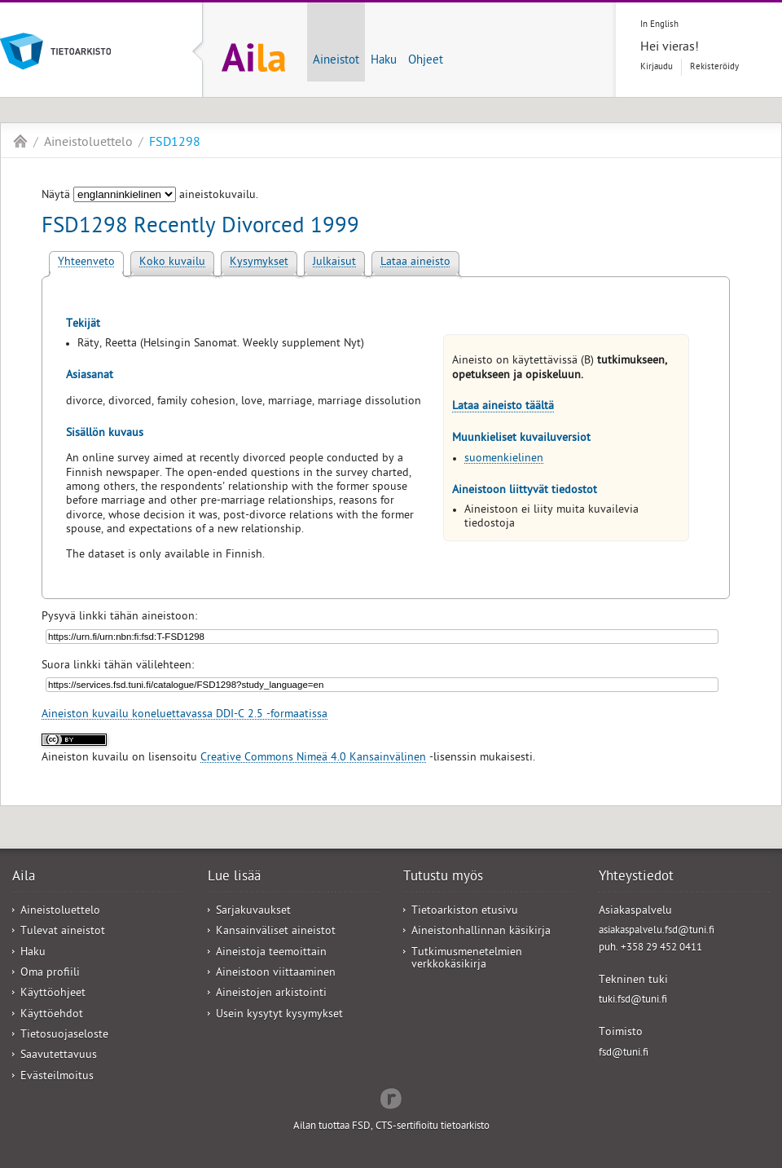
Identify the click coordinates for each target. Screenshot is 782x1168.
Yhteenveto (86, 263)
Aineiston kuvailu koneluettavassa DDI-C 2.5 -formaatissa (184, 715)
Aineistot (336, 61)
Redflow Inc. (391, 1097)
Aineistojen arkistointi (271, 994)
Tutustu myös (443, 878)
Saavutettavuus (58, 1056)
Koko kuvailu (172, 263)
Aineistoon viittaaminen (276, 974)
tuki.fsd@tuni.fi (633, 1000)
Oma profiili (50, 974)
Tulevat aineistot (62, 932)
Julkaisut (334, 263)
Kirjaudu (656, 67)
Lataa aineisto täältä (503, 407)
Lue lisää (234, 878)
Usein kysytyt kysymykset (279, 1015)
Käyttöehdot (51, 1015)
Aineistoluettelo (88, 143)
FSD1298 (174, 143)
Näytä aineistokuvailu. (150, 196)
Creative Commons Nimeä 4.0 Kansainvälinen (313, 758)
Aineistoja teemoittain (271, 953)
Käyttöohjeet (53, 994)
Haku (384, 61)
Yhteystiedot (636, 878)
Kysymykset (259, 263)
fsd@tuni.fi (623, 1053)
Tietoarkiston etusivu (464, 912)
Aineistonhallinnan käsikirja (481, 932)
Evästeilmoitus (57, 1077)
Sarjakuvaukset (253, 912)
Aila (20, 141)
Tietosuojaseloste (64, 1035)
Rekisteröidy (714, 67)
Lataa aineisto (415, 263)
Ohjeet (425, 61)
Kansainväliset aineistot (276, 932)
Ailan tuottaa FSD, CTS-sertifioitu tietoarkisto (391, 1127)
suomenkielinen (503, 459)
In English (659, 24)
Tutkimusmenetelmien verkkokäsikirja (466, 959)
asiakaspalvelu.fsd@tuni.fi (656, 931)
